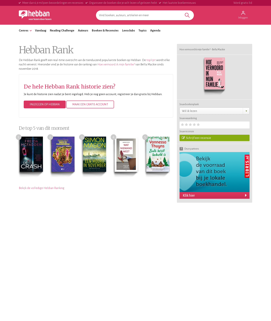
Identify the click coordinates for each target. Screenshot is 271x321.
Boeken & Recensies (105, 30)
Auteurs (83, 30)
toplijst (151, 60)
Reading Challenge (62, 30)
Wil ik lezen (189, 110)
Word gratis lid (242, 2)
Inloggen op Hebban (45, 104)
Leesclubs (128, 30)
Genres (23, 30)
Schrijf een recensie (196, 137)
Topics (143, 30)
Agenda (155, 30)
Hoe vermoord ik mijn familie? (116, 64)
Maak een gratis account (90, 104)
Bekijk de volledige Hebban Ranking (41, 188)
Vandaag (40, 30)
